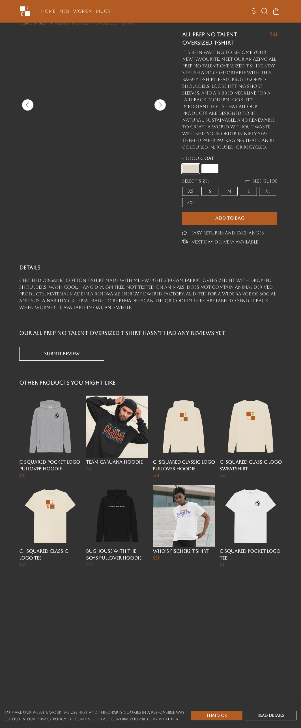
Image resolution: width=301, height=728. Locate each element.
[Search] (264, 11)
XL (267, 198)
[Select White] (209, 175)
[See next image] (160, 111)
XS (191, 198)
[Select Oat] (190, 175)
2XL (190, 209)
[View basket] (276, 11)
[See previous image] (27, 111)
